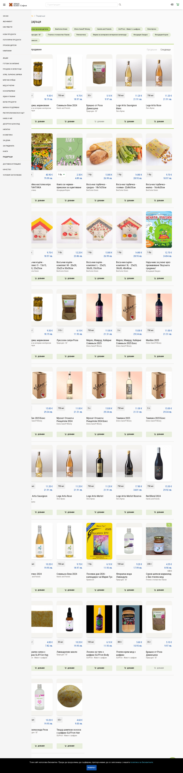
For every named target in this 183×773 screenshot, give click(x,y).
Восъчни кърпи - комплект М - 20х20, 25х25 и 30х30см (74, 265)
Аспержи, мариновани (46, 105)
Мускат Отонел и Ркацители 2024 (72, 420)
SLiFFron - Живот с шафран (137, 29)
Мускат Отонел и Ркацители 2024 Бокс (105, 420)
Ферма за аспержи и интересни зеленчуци (117, 35)
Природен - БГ (43, 35)
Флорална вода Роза (45, 729)
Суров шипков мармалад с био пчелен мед (166, 575)
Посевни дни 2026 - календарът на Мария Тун (107, 575)
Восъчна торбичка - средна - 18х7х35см (104, 186)
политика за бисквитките (141, 762)
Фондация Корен (169, 35)
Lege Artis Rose (161, 105)
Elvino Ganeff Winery (90, 29)
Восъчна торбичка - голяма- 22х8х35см (134, 186)
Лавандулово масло (74, 651)
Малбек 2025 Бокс (44, 418)
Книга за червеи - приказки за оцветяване (76, 186)
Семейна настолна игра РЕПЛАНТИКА (46, 186)
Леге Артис (159, 29)
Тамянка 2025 (131, 418)
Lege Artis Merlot (102, 496)
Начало (38, 16)
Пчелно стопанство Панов (66, 35)
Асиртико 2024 (42, 573)
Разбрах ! (92, 768)
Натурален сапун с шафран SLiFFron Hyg (45, 653)
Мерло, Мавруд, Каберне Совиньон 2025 (106, 342)
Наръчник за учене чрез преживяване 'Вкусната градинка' (166, 265)
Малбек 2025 (160, 340)
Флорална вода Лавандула (132, 575)
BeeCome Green (69, 29)
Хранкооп (41, 40)
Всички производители (46, 29)
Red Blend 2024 (161, 496)
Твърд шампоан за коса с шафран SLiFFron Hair (76, 731)
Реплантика (89, 35)
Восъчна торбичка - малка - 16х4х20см (164, 186)
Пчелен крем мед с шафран (134, 653)
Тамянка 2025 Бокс (163, 418)
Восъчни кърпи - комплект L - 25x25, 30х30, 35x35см (104, 265)
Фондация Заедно (148, 35)
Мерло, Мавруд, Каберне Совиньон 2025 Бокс (136, 342)
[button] (173, 50)
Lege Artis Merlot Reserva (136, 496)
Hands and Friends (112, 29)
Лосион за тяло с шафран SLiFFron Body (105, 653)
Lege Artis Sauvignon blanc (134, 107)
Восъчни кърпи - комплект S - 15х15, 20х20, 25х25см (44, 265)
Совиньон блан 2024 (74, 105)
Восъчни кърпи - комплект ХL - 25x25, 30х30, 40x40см (134, 265)
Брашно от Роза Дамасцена (102, 107)
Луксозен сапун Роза (75, 340)
